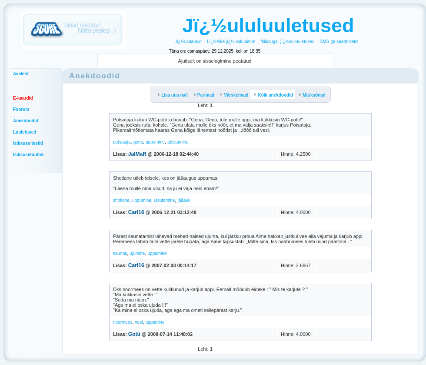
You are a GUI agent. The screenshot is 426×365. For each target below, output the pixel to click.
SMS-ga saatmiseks (339, 41)
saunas (120, 253)
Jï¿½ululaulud (188, 41)
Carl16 (136, 212)
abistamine (177, 142)
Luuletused (24, 132)
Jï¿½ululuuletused (268, 25)
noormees (122, 322)
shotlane (121, 200)
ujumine (137, 253)
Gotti (134, 334)
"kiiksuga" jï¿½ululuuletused (287, 41)
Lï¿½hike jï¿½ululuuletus (231, 41)
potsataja (122, 142)
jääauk (183, 200)
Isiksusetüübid (28, 154)
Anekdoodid (25, 120)
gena (138, 142)
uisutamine (164, 200)
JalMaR (137, 154)
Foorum (21, 109)
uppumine (155, 142)
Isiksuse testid (28, 143)
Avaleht (21, 73)
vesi (139, 322)
